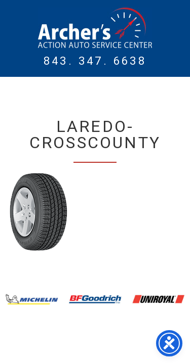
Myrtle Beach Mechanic (95, 28)
